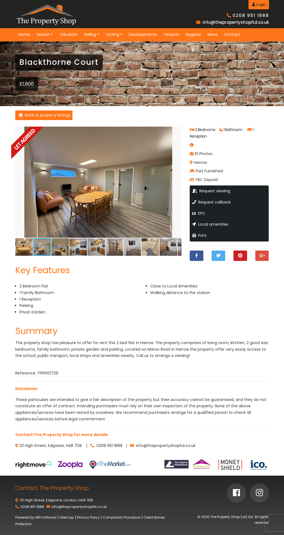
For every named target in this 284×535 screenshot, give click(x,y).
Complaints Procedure (121, 517)
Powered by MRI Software (35, 517)
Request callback (211, 202)
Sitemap (67, 517)
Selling (90, 34)
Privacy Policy (88, 517)
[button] (176, 131)
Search (43, 34)
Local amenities (210, 224)
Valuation (69, 34)
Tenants (171, 34)
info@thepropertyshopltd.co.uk (236, 22)
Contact (232, 34)
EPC (198, 213)
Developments (143, 34)
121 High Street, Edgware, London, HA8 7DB (56, 500)
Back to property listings (45, 115)
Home (24, 34)
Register (193, 34)
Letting (112, 34)
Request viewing (211, 191)
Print (199, 235)
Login (258, 4)
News (213, 34)
